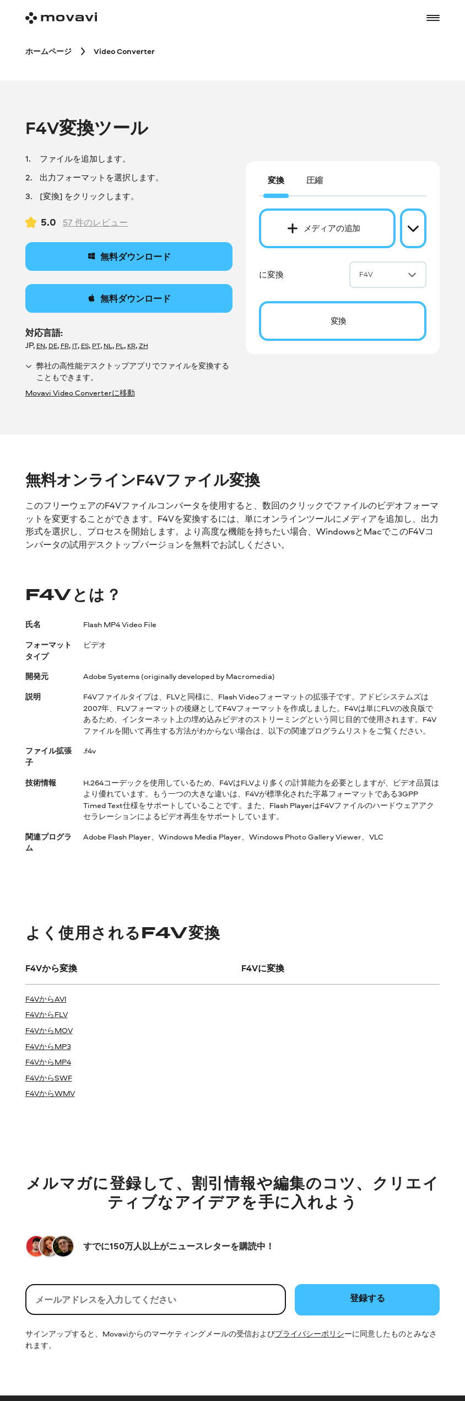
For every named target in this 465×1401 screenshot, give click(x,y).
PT (96, 345)
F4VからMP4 (48, 1061)
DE (52, 345)
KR (131, 345)
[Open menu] (433, 17)
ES (85, 345)
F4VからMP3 (48, 1046)
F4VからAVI (46, 998)
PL (120, 345)
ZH (143, 345)
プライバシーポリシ (309, 1333)
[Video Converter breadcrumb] (124, 51)
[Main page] (61, 18)
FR (65, 345)
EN (40, 345)
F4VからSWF (48, 1077)
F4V (388, 274)
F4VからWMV (50, 1093)
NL (108, 345)
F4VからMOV (49, 1030)
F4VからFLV (46, 1014)
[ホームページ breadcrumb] (48, 51)
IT (75, 345)
